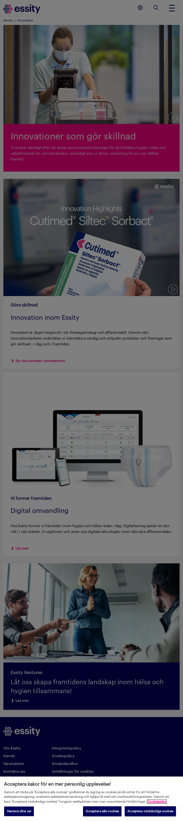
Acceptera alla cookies (102, 811)
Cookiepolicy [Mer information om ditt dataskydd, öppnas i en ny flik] (156, 801)
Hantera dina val (19, 811)
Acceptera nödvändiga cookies (150, 811)
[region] (91, 799)
